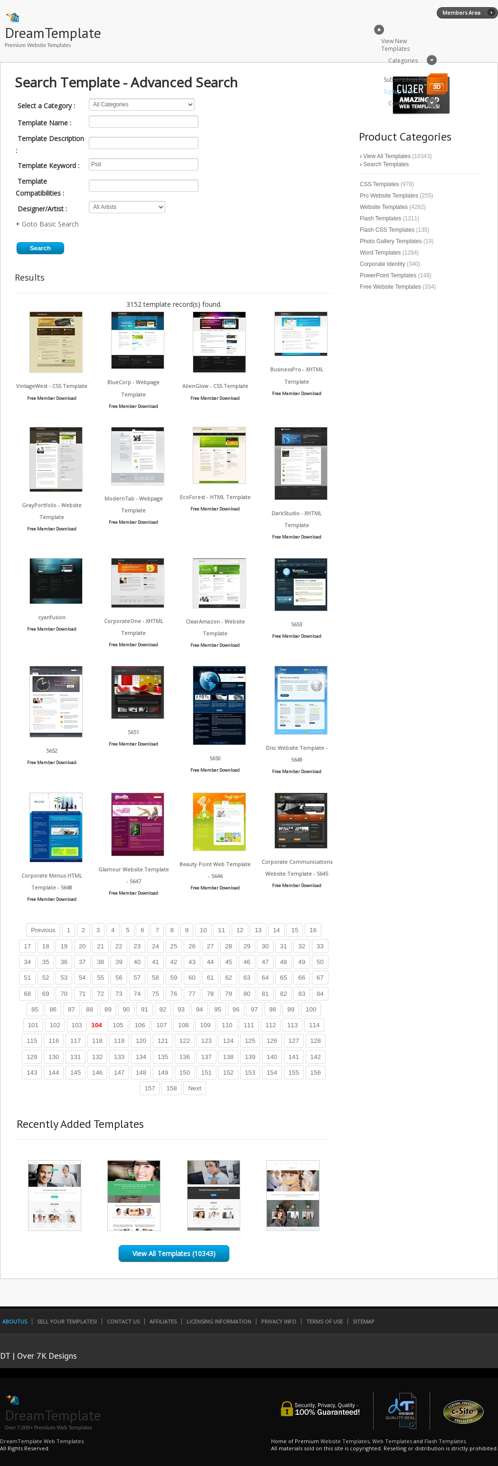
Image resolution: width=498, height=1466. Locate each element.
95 (217, 1009)
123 (206, 1040)
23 (137, 946)
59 (174, 977)
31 (283, 946)
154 (272, 1072)
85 (34, 1009)
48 (283, 961)
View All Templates (387, 156)
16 (313, 930)
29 (247, 946)
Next (194, 1088)
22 (118, 946)
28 (228, 946)
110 (227, 1025)
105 (118, 1025)
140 (272, 1056)
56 (118, 977)
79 (228, 993)
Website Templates (384, 207)
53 (63, 977)
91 (144, 1009)
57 (137, 977)
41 (155, 961)
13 (258, 930)
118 (97, 1040)
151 (206, 1072)
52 (45, 977)
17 (27, 946)
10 (203, 930)
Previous (43, 930)
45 (228, 961)
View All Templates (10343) (174, 1253)
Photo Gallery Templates (391, 241)
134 (141, 1056)
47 (265, 961)
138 (228, 1056)
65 (283, 977)
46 (247, 961)
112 (270, 1025)
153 (250, 1072)
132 (97, 1056)
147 (119, 1072)
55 (100, 977)
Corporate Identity (382, 264)
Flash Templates (380, 218)
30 (265, 946)
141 (294, 1056)
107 (161, 1025)
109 (205, 1025)
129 (32, 1056)
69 (45, 993)
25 (174, 946)
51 (27, 977)
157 (149, 1088)
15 (294, 930)
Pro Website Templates (389, 195)
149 (163, 1072)
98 (272, 1009)
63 (247, 977)
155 (294, 1072)
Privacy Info (278, 1321)
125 (250, 1040)
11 (221, 930)
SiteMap (364, 1321)
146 (97, 1072)
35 (45, 961)
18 (45, 946)
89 (108, 1009)
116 (53, 1040)
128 (315, 1040)
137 (206, 1056)
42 (174, 961)
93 (181, 1009)
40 (137, 961)
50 (320, 961)
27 (210, 946)
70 (63, 993)
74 (137, 993)
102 (55, 1025)
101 (33, 1025)
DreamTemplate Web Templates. (42, 1441)
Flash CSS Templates (387, 230)
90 (126, 1009)
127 (294, 1040)
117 (75, 1040)
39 (118, 961)
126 (272, 1040)
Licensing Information (219, 1321)
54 (82, 977)
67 (320, 977)
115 (32, 1040)
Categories (403, 61)
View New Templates (395, 45)
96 (236, 1009)
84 (320, 993)
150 (184, 1072)
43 (192, 961)
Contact (398, 103)
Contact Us (123, 1321)
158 (171, 1088)
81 (265, 993)
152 (228, 1072)
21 (100, 946)
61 (210, 977)
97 (254, 1009)
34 (27, 961)
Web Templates (392, 1441)
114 (314, 1025)
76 (174, 993)
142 (315, 1056)
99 (290, 1009)
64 (265, 977)
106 (139, 1025)
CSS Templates (379, 184)
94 (199, 1009)
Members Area (461, 12)
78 (210, 993)
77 (192, 993)
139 (250, 1056)
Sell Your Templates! (67, 1321)
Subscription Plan (407, 80)
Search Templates (386, 164)
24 (155, 946)
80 (247, 993)
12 (240, 930)
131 (75, 1056)
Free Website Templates (390, 287)
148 (141, 1072)
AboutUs (14, 1321)
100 (311, 1009)
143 (32, 1072)
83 (301, 993)
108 (183, 1025)
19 (63, 946)
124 (228, 1040)
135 (163, 1056)
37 (82, 961)
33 (320, 946)
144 (53, 1072)
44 (210, 961)
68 (27, 993)
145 (75, 1072)
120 (141, 1040)
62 (228, 977)
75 (155, 993)
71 (82, 993)
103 (77, 1025)
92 (163, 1009)
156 (315, 1072)
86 (52, 1009)
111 (249, 1025)
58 (155, 977)
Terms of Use (324, 1321)
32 (301, 946)
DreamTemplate (53, 32)
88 (89, 1009)
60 (192, 977)
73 (118, 993)
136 (184, 1056)
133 (119, 1056)
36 (63, 961)
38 (100, 961)
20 (82, 946)
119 (119, 1040)
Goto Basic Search (50, 223)
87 (71, 1009)
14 (276, 930)
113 (292, 1025)
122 (184, 1040)
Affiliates (163, 1321)
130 (53, 1056)
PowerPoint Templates (388, 275)
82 (283, 993)
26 (192, 946)
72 (100, 993)
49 (301, 961)
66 (301, 977)
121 (163, 1040)
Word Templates (380, 252)
